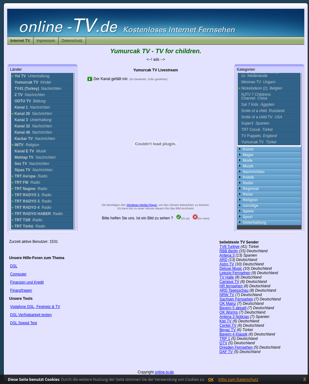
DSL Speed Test (23, 323)
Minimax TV (258, 82)
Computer (18, 274)
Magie (248, 155)
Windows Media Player (142, 205)
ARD (223, 260)
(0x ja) (183, 218)
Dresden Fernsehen (236, 347)
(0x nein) (201, 218)
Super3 (255, 123)
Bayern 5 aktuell (233, 308)
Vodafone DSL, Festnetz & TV (35, 307)
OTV (223, 343)
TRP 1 (225, 338)
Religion (250, 200)
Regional (251, 189)
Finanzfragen (21, 290)
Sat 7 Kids (257, 104)
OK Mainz (228, 303)
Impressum (46, 40)
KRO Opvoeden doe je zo (260, 74)
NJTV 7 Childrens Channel (256, 96)
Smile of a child (262, 111)
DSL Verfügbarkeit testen (31, 315)
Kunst (248, 149)
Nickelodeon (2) (261, 88)
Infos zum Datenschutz (238, 379)
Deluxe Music (231, 268)
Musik (248, 166)
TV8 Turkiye (230, 246)
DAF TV (226, 352)
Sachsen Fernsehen (236, 299)
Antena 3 (227, 255)
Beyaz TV (228, 330)
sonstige (250, 205)
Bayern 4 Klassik (233, 334)
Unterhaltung (254, 222)
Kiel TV (225, 321)
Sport (247, 217)
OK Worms (229, 312)
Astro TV (227, 264)
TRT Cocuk (256, 129)
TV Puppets (258, 136)
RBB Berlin (229, 251)
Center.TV (228, 325)
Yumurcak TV (258, 142)
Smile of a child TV (261, 117)
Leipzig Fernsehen (235, 273)
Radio (248, 183)
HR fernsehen (231, 286)
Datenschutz (72, 40)
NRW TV (227, 295)
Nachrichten (253, 172)
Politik (248, 177)
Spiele (248, 211)
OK (211, 379)
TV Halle (227, 277)
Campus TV (229, 281)
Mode (247, 160)
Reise (248, 194)
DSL (13, 266)
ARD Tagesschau (234, 290)
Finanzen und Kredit (26, 282)
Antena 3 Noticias (234, 317)
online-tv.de (164, 372)
